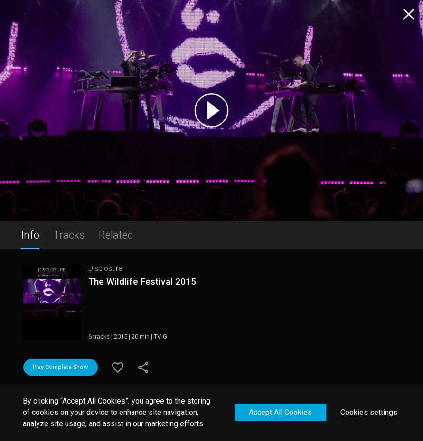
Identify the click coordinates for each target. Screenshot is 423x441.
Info (30, 235)
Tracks (69, 235)
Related (116, 235)
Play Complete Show (60, 366)
